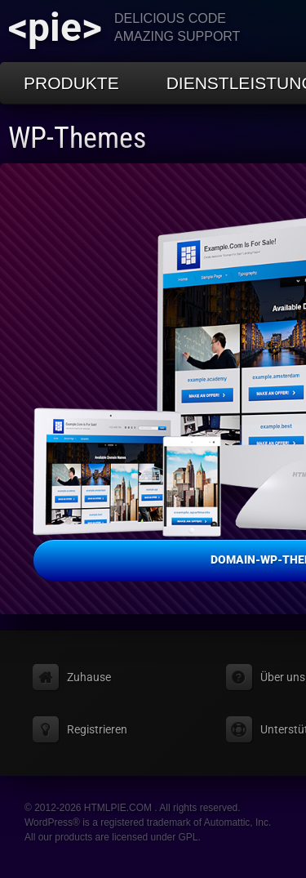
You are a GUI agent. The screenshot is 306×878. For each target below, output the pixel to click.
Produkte (71, 83)
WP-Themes (77, 138)
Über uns (282, 677)
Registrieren (97, 729)
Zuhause (89, 677)
